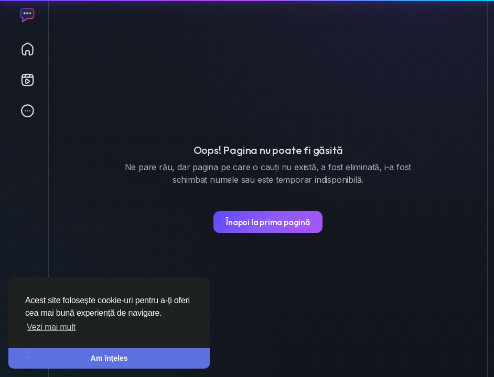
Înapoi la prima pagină (268, 222)
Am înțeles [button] (109, 358)
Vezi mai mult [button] (51, 327)
